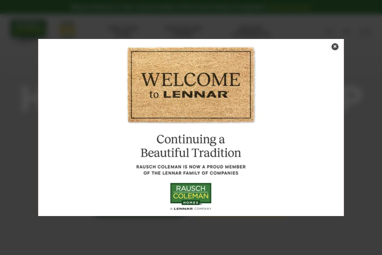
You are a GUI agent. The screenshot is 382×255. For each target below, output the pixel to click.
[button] (334, 46)
